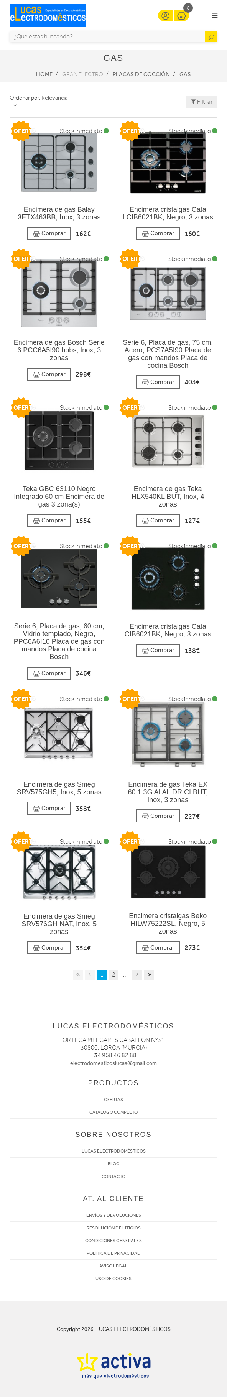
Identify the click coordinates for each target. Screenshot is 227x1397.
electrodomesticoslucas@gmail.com (113, 1063)
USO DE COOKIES (113, 1278)
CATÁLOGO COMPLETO (113, 1112)
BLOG (114, 1163)
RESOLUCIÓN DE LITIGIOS (114, 1228)
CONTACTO (113, 1176)
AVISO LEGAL (113, 1266)
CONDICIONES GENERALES (113, 1240)
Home (44, 74)
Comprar (49, 233)
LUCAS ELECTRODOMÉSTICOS (114, 1151)
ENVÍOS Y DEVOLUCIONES (113, 1215)
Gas (185, 74)
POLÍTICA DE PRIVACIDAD (114, 1253)
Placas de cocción (141, 74)
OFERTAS (113, 1099)
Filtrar (202, 101)
